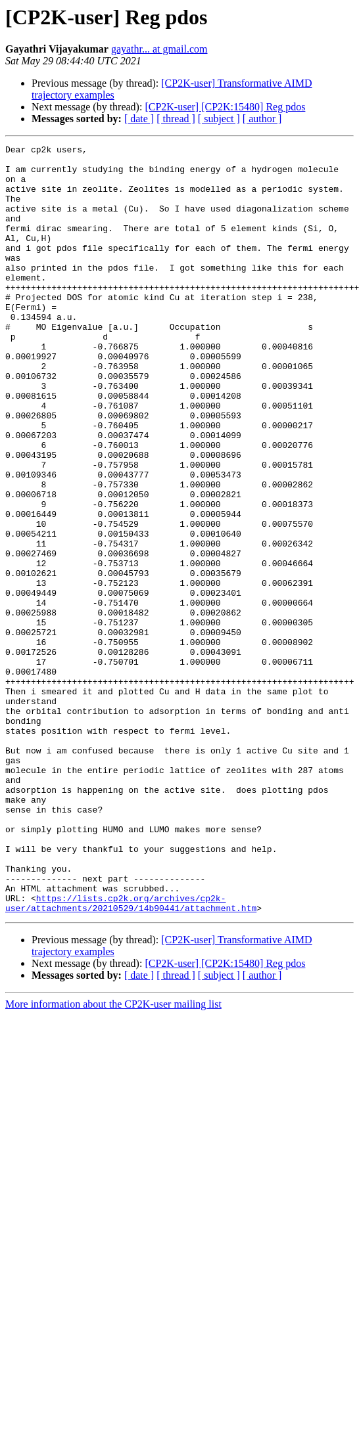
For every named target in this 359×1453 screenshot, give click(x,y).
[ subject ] (219, 118)
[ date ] (139, 118)
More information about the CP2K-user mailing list (113, 1157)
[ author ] (262, 118)
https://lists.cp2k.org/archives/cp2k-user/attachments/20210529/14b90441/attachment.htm (130, 1055)
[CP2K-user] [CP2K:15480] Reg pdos (225, 106)
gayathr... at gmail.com (159, 49)
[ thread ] (175, 118)
